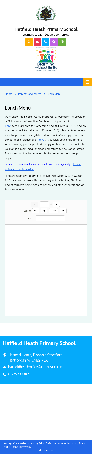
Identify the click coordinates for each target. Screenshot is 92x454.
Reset (53, 210)
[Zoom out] (44, 211)
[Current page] (44, 204)
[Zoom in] (35, 211)
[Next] (56, 204)
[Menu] (87, 82)
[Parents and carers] (29, 94)
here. (41, 139)
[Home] (8, 94)
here (8, 126)
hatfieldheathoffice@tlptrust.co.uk (35, 366)
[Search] (50, 218)
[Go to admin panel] (46, 450)
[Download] (63, 211)
